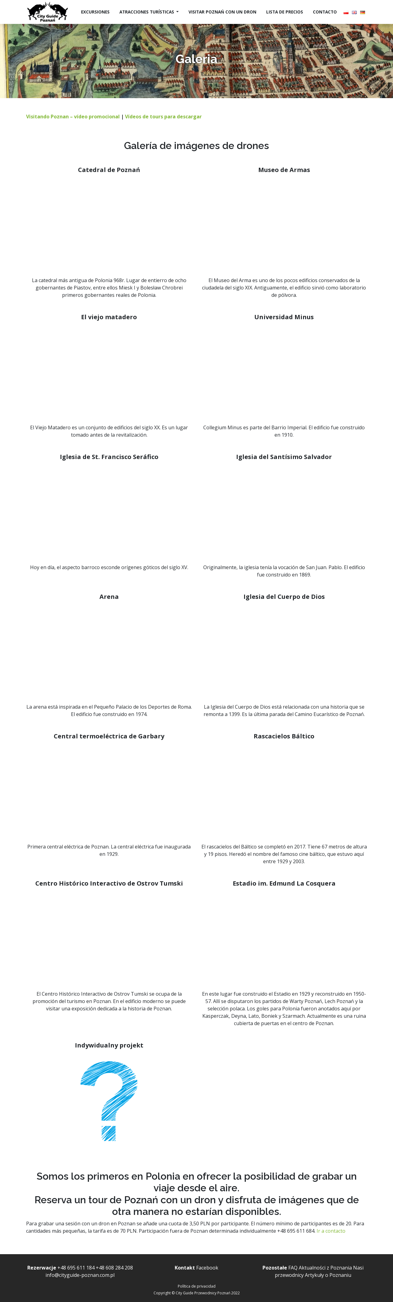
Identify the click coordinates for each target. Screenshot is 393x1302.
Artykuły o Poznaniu (328, 1275)
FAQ (293, 1267)
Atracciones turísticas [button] (147, 12)
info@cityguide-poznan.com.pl (80, 1275)
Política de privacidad (197, 1286)
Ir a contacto (332, 1230)
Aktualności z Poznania (325, 1267)
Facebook (207, 1267)
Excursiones (95, 12)
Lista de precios (284, 12)
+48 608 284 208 (114, 1267)
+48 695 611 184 (76, 1267)
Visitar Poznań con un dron (222, 12)
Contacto (325, 12)
